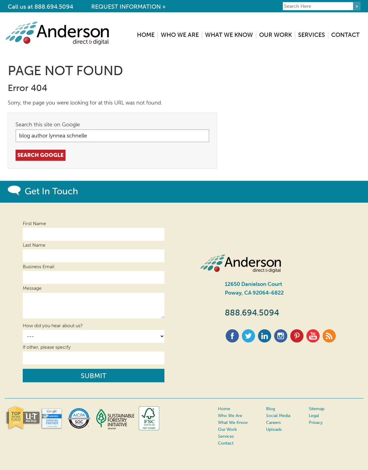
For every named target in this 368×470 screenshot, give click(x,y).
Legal (314, 415)
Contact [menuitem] (345, 34)
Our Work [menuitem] (275, 34)
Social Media (278, 415)
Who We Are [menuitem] (180, 34)
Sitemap (316, 408)
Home (224, 408)
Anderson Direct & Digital (60, 33)
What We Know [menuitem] (229, 34)
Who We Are (230, 415)
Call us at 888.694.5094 (40, 6)
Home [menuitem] (146, 34)
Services (226, 436)
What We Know (233, 422)
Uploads (274, 429)
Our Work (227, 429)
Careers (273, 422)
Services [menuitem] (311, 34)
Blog (270, 408)
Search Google (42, 155)
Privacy (316, 422)
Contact (225, 442)
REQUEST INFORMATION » (128, 6)
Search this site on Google (48, 124)
